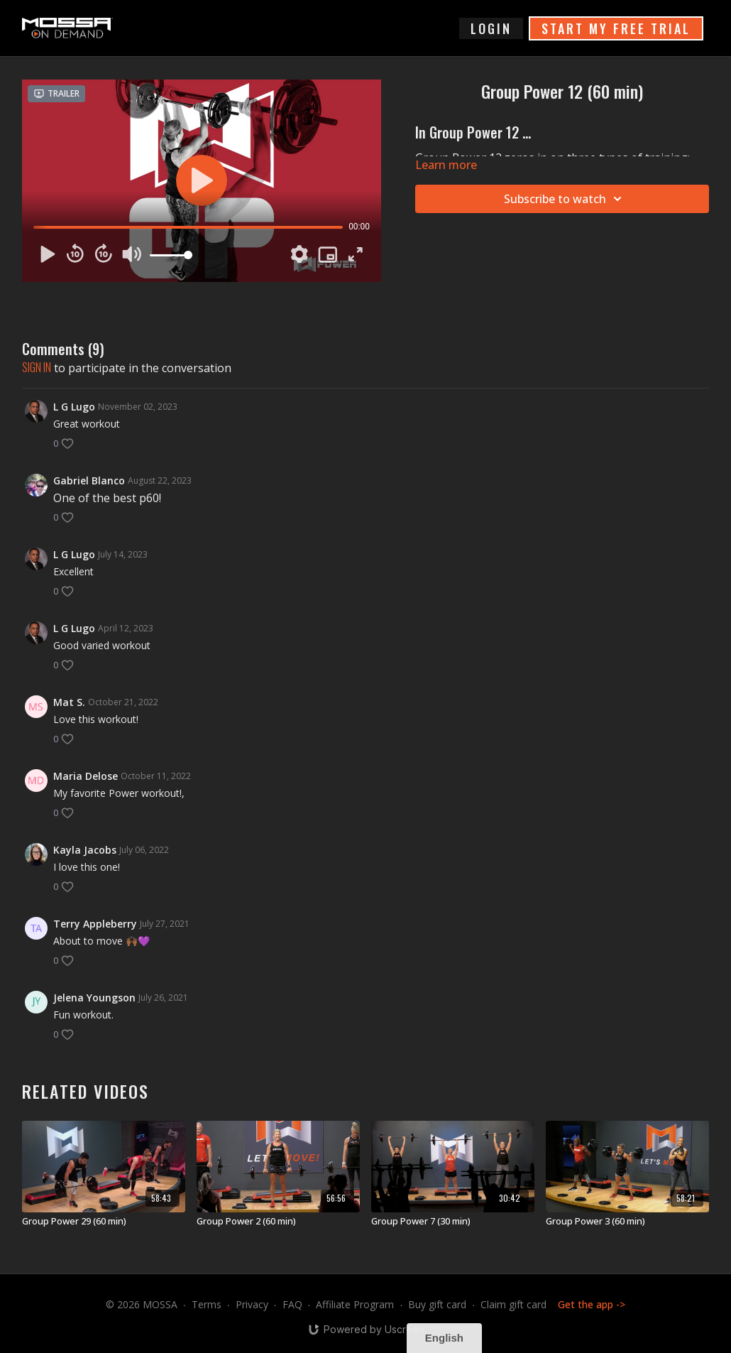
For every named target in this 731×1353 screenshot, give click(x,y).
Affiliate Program (355, 1304)
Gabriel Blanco (89, 480)
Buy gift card (437, 1304)
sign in (36, 367)
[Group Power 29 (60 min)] (103, 1222)
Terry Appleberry (95, 923)
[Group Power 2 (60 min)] (278, 1222)
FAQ (292, 1304)
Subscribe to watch (565, 198)
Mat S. (69, 702)
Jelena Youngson (94, 997)
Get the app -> (591, 1304)
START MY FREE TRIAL (616, 28)
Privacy (252, 1304)
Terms (206, 1304)
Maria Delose (85, 776)
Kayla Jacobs (84, 850)
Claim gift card (513, 1304)
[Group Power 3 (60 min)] (627, 1222)
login (491, 28)
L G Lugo (74, 406)
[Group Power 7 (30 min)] (452, 1222)
